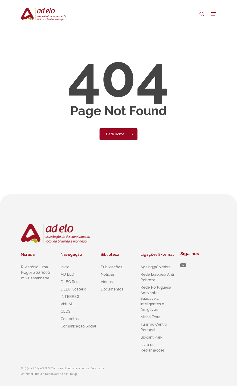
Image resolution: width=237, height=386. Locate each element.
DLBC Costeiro (73, 289)
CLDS (66, 311)
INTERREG (70, 296)
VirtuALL (68, 304)
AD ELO (67, 274)
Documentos (112, 289)
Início (65, 267)
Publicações (111, 267)
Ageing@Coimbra (155, 267)
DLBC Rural (71, 282)
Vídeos (107, 282)
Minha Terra (150, 317)
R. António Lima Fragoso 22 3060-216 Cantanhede (36, 272)
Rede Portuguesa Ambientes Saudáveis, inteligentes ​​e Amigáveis (155, 298)
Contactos (70, 319)
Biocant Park (151, 337)
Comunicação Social (78, 326)
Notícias (108, 274)
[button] (213, 14)
